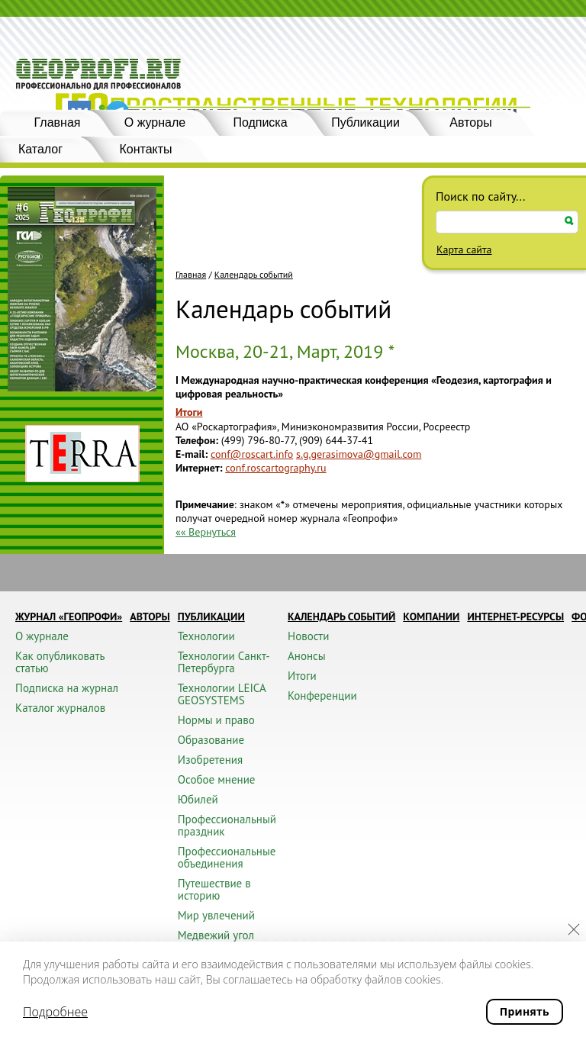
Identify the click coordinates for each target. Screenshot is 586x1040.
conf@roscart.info (252, 454)
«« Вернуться (205, 532)
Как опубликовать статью (60, 662)
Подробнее (55, 1011)
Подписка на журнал (66, 688)
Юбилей (198, 799)
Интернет (197, 468)
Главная (57, 122)
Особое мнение (217, 779)
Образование (211, 740)
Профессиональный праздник (227, 825)
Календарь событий (253, 274)
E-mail (189, 454)
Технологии (206, 636)
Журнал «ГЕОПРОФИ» (68, 616)
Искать (569, 221)
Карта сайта (464, 249)
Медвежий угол (216, 935)
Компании (431, 616)
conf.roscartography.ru (275, 468)
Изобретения (210, 759)
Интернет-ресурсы (515, 616)
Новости (308, 636)
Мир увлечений (216, 915)
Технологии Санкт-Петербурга (224, 662)
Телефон (195, 440)
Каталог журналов (60, 707)
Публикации (365, 122)
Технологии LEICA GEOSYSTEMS (222, 694)
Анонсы (307, 656)
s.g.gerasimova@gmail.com (358, 454)
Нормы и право (216, 720)
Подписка (260, 122)
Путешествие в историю (214, 889)
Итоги (188, 412)
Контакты (145, 149)
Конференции (322, 695)
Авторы (470, 122)
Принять (524, 1011)
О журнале (154, 122)
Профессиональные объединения (227, 857)
